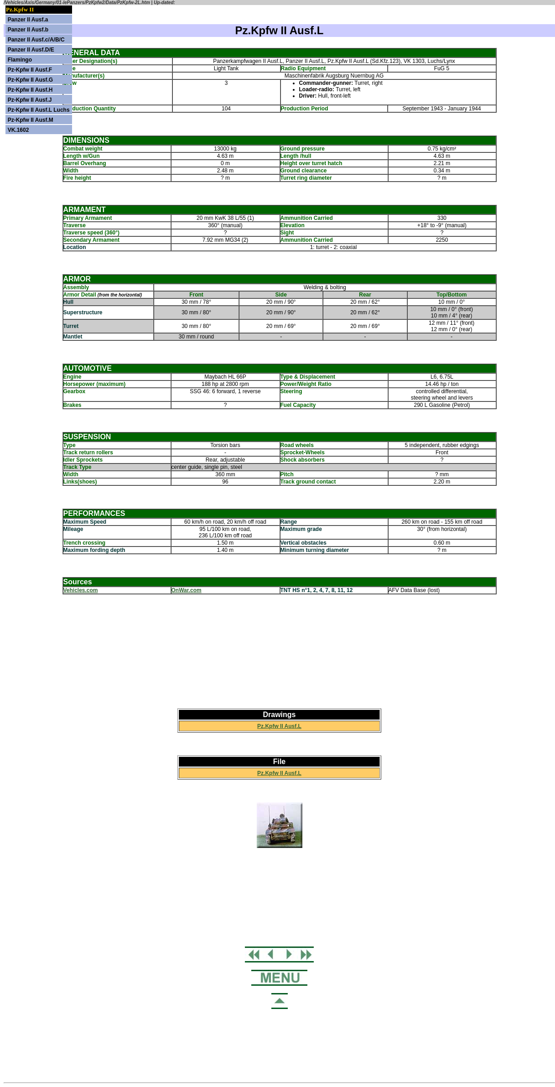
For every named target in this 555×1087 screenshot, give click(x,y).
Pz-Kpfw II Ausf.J (30, 100)
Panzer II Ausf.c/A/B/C (36, 39)
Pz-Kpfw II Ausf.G (30, 80)
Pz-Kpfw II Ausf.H (30, 90)
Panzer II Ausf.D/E (31, 50)
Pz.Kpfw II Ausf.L (279, 726)
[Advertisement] (280, 651)
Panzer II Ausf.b (28, 29)
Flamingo (20, 60)
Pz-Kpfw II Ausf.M (30, 120)
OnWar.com (186, 590)
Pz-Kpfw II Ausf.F (30, 70)
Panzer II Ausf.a (28, 19)
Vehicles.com (80, 590)
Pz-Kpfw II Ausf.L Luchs (39, 110)
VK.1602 (18, 130)
